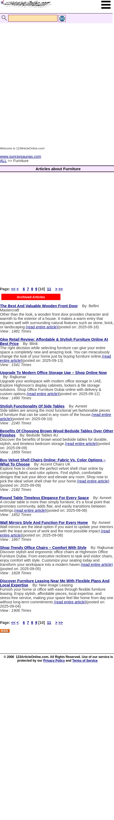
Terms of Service (85, 660)
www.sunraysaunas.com (20, 156)
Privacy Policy (54, 660)
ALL (3, 161)
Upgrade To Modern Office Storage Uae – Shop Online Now (53, 373)
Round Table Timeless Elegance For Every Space (44, 498)
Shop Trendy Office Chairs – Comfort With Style (43, 548)
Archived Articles (31, 297)
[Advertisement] (55, 80)
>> (60, 289)
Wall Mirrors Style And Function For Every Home (44, 522)
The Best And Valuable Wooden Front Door (39, 306)
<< (13, 289)
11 (49, 289)
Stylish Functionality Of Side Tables (32, 406)
